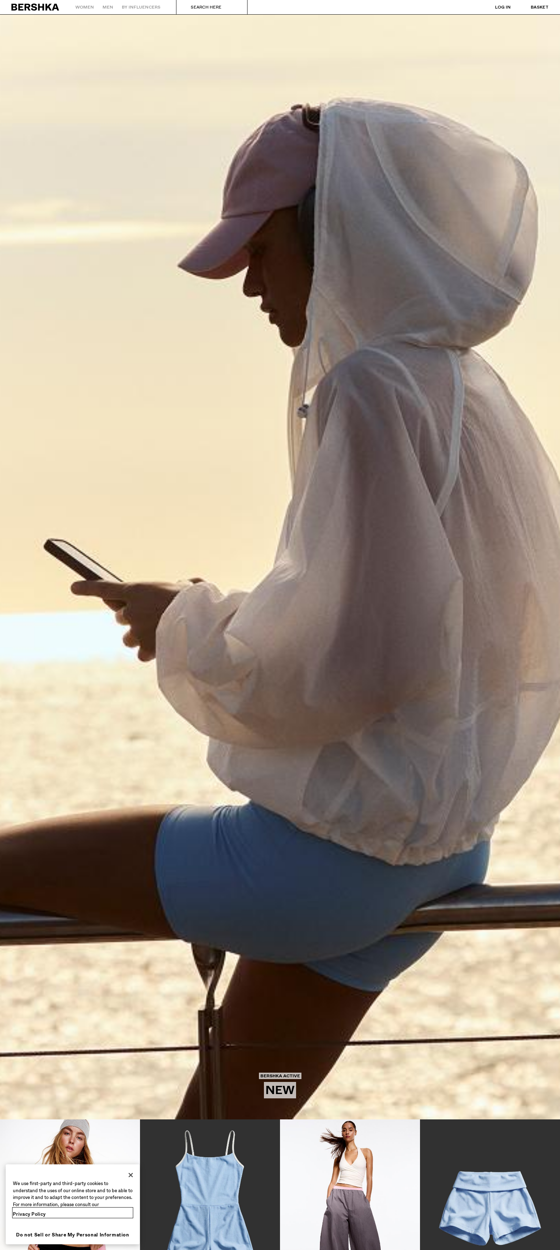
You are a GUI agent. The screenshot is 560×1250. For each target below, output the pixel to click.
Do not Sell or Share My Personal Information (72, 1234)
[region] (73, 1204)
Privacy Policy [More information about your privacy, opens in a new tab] (29, 1214)
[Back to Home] (35, 7)
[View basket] (532, 7)
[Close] (131, 1175)
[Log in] (496, 7)
